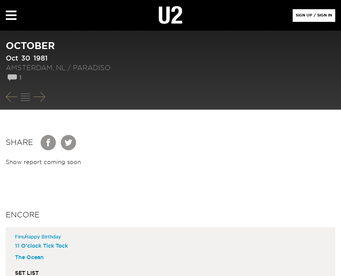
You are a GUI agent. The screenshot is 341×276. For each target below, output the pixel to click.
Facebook (49, 143)
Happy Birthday (44, 237)
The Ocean (29, 257)
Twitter (69, 143)
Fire (20, 237)
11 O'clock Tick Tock (41, 246)
